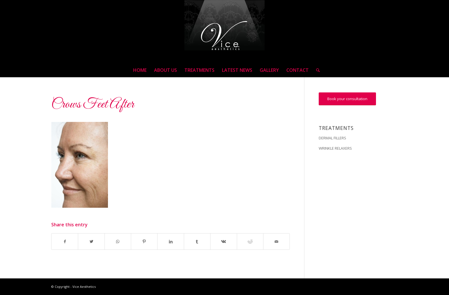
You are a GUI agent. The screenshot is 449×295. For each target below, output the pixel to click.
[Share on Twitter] (91, 241)
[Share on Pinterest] (144, 241)
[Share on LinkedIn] (170, 241)
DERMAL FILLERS (332, 137)
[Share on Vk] (223, 241)
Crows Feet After (92, 104)
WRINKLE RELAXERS (335, 148)
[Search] (316, 70)
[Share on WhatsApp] (118, 241)
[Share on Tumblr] (197, 241)
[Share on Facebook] (65, 241)
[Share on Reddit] (250, 241)
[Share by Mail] (276, 241)
